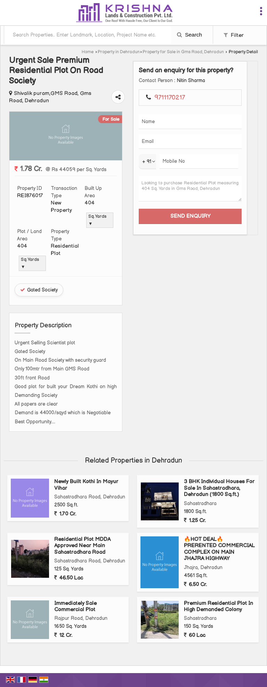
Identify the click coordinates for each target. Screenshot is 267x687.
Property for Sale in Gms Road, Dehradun (183, 52)
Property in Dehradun (119, 52)
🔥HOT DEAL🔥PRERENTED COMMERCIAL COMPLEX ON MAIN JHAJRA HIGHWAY (219, 549)
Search (189, 35)
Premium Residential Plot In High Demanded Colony (218, 606)
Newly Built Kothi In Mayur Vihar (86, 484)
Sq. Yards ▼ (97, 220)
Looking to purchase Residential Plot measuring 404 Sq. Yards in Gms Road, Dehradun (190, 188)
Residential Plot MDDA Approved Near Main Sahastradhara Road (82, 546)
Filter (234, 35)
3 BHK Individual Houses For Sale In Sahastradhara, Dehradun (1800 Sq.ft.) (219, 488)
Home (88, 52)
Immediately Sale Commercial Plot (75, 606)
